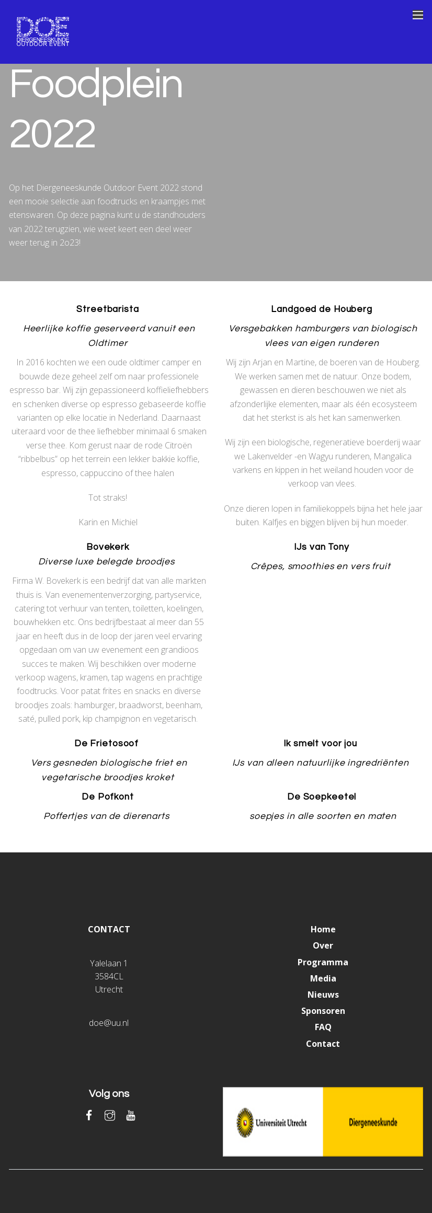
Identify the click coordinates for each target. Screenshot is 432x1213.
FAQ (323, 1027)
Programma (323, 962)
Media (323, 978)
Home (323, 929)
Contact (323, 1043)
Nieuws (323, 994)
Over (323, 945)
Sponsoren (323, 1010)
